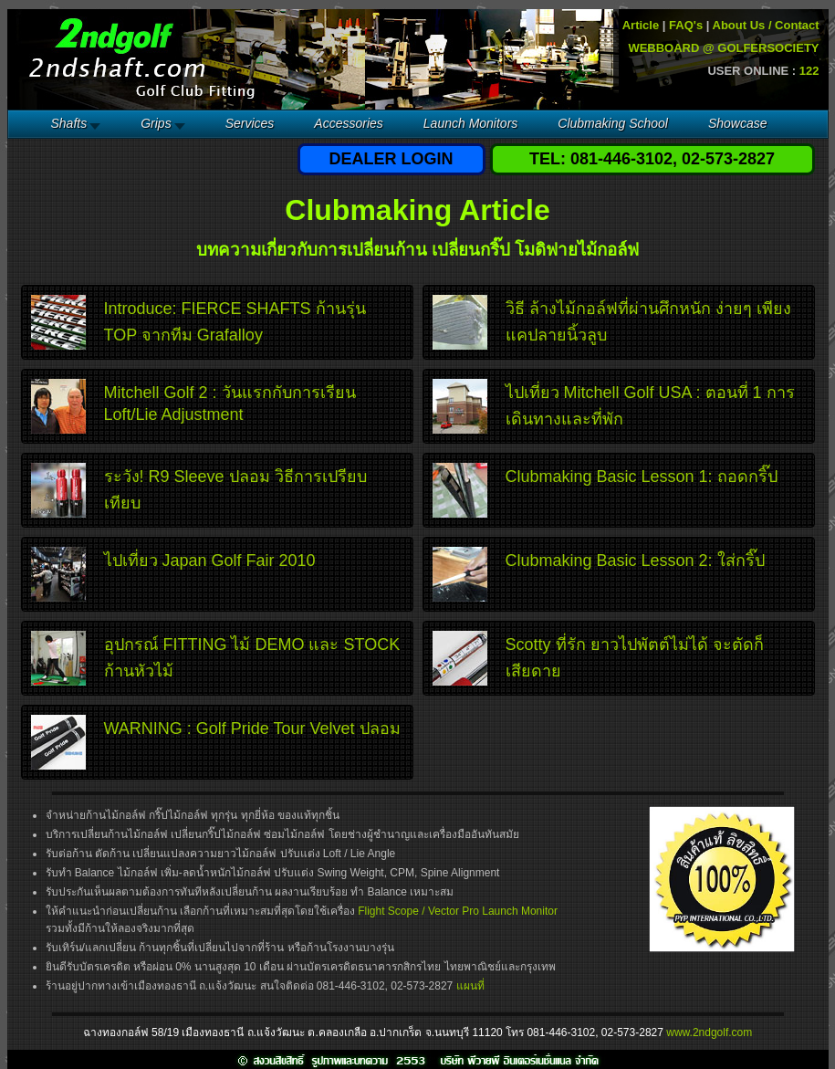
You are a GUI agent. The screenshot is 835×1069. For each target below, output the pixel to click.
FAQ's (686, 25)
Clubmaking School (613, 123)
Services (250, 123)
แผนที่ (470, 986)
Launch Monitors (470, 123)
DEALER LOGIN (391, 159)
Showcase (737, 123)
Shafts (69, 123)
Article (640, 25)
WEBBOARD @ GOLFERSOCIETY (723, 48)
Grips (156, 123)
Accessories (348, 123)
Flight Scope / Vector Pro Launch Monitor (458, 911)
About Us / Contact (766, 25)
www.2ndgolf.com (709, 1032)
